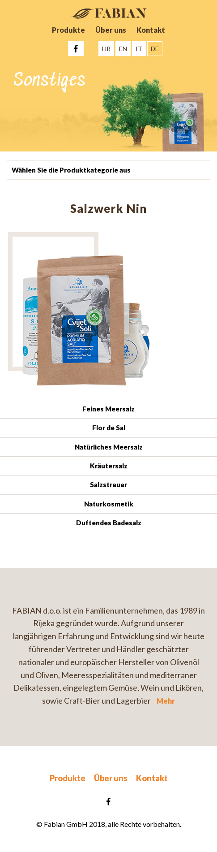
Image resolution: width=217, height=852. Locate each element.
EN (123, 48)
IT (139, 48)
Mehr (166, 700)
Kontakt (150, 30)
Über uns (110, 30)
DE (155, 48)
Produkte (68, 30)
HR (106, 48)
